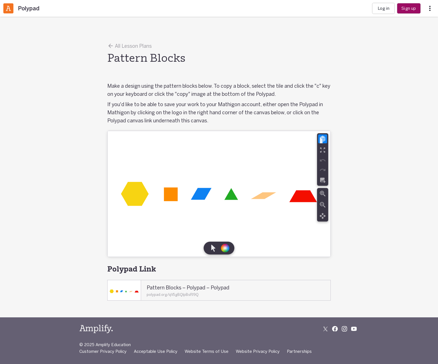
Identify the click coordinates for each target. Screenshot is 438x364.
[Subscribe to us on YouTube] (354, 329)
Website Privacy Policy (258, 351)
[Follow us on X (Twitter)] (325, 329)
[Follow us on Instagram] (344, 329)
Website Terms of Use (206, 351)
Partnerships (299, 351)
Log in (383, 8)
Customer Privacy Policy (103, 351)
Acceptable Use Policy (155, 351)
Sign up (408, 8)
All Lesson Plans (129, 45)
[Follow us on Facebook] (335, 329)
